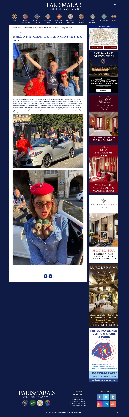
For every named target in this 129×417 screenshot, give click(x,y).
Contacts (78, 391)
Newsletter (104, 17)
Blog (114, 17)
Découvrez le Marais (48, 18)
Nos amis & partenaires (79, 405)
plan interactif (110, 47)
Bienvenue (14, 17)
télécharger (96, 47)
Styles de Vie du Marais (70, 18)
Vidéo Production (77, 399)
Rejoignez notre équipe (79, 401)
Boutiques (25, 33)
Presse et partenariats (79, 403)
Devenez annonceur (78, 397)
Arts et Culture (81, 18)
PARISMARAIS (68, 99)
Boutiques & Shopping (37, 18)
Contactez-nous (77, 395)
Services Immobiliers (93, 18)
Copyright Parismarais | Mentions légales (69, 412)
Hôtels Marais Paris (26, 18)
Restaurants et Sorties (59, 18)
